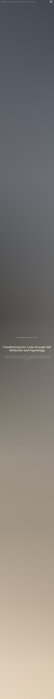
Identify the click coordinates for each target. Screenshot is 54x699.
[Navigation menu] (51, 2)
